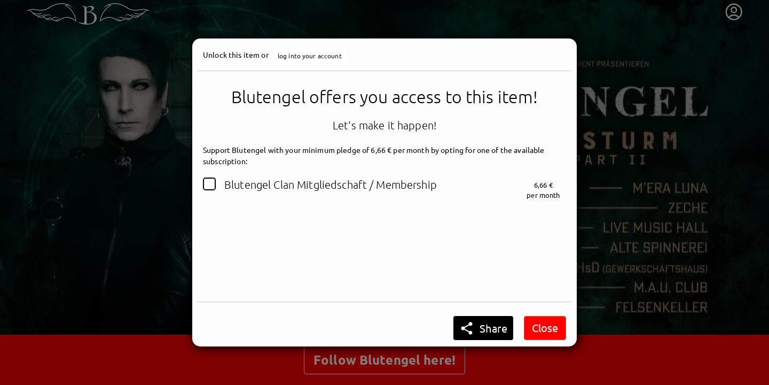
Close (545, 327)
